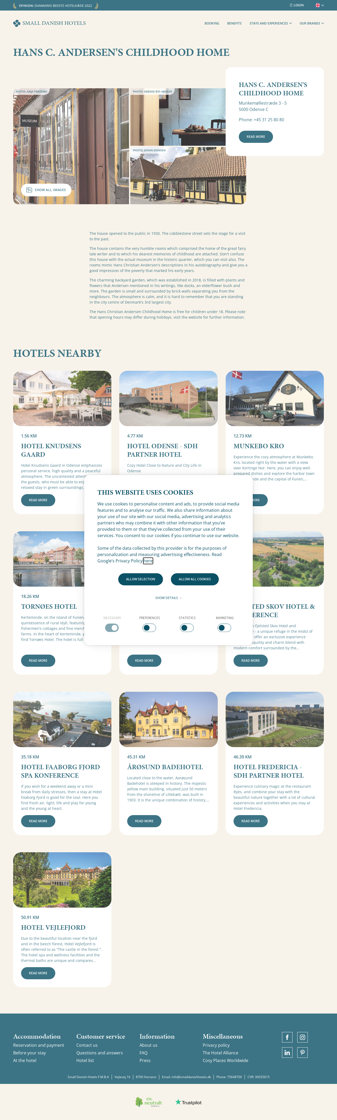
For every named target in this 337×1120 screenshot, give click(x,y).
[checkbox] (112, 624)
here (148, 561)
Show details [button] (168, 598)
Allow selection (140, 579)
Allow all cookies (195, 579)
